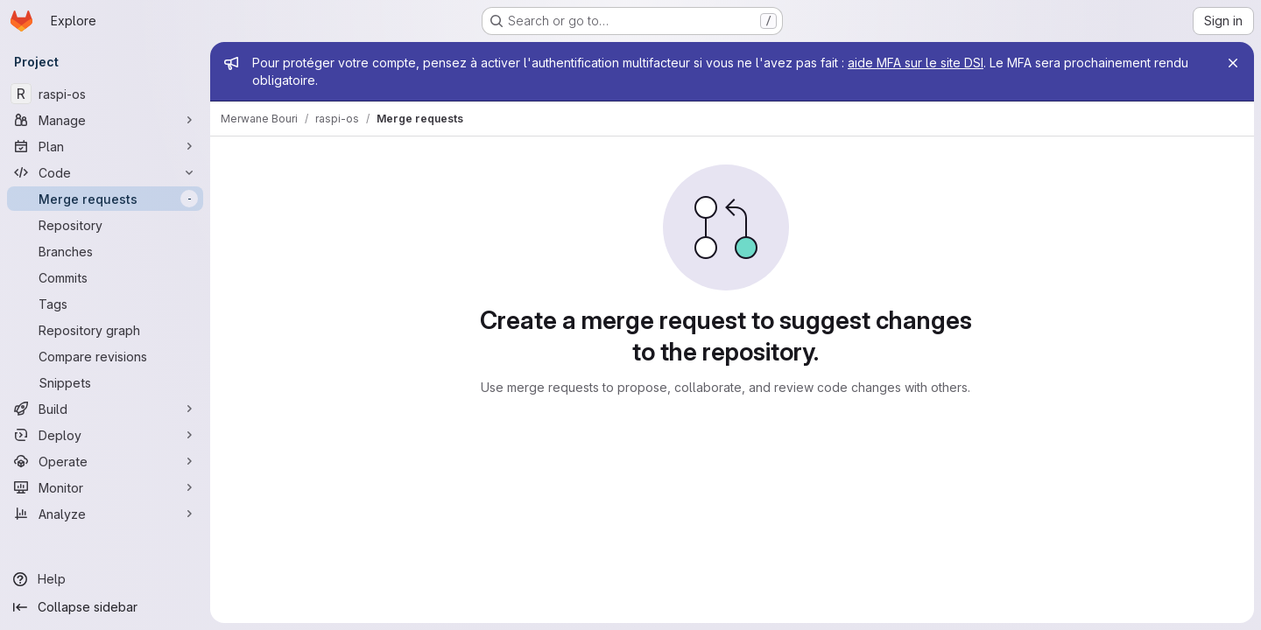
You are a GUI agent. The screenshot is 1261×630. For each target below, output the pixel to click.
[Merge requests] (105, 198)
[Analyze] (105, 513)
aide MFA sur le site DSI (915, 62)
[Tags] (105, 303)
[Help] (105, 579)
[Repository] (105, 225)
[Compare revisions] (105, 356)
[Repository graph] (105, 330)
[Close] (1232, 63)
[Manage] (105, 120)
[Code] (105, 172)
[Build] (105, 408)
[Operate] (105, 461)
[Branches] (105, 251)
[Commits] (105, 277)
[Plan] (105, 146)
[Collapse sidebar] (105, 607)
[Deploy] (105, 435)
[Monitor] (105, 487)
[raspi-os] (105, 93)
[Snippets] (105, 382)
